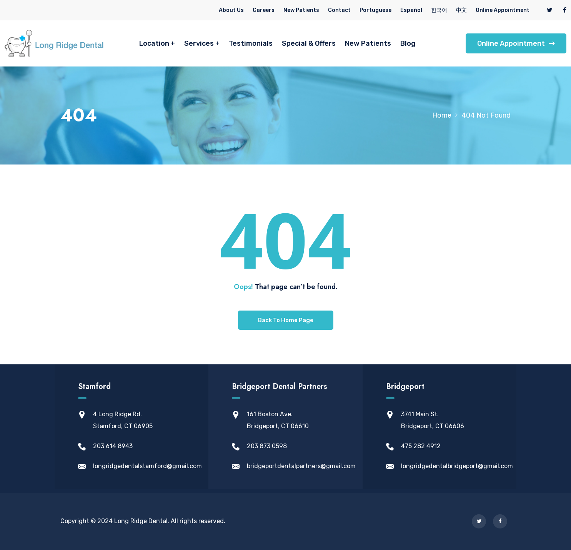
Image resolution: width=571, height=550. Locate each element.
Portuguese (375, 10)
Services (199, 43)
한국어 (439, 10)
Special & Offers (309, 43)
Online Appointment (502, 10)
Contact (339, 10)
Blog (407, 43)
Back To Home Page (285, 320)
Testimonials (251, 43)
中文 (461, 10)
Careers (264, 10)
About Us (231, 10)
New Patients (301, 10)
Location (154, 43)
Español (411, 10)
